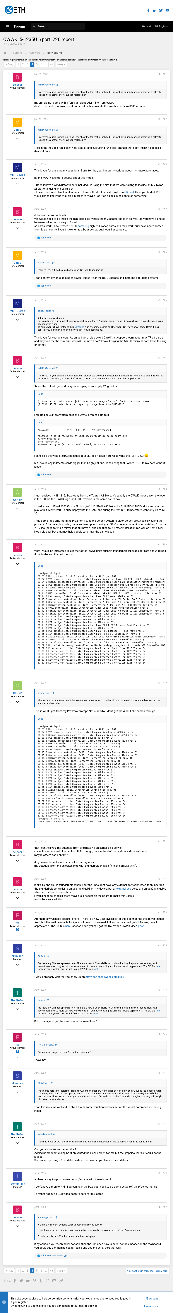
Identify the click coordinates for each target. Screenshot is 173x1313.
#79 (164, 1173)
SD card (129, 192)
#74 (164, 945)
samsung (83, 226)
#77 (164, 1072)
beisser (18, 84)
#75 (164, 989)
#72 (164, 878)
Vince (18, 129)
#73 (164, 912)
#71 (164, 841)
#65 (164, 252)
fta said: (42, 956)
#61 (164, 74)
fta (7, 44)
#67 (164, 357)
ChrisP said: (44, 1083)
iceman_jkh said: (46, 1217)
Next (60, 64)
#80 (164, 1207)
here (68, 926)
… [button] (46, 64)
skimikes (17, 956)
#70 (164, 682)
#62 (164, 119)
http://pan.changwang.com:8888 (105, 977)
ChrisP (17, 499)
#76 (164, 1034)
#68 (164, 489)
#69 (164, 544)
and (54, 1255)
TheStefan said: (46, 1044)
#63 (164, 164)
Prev (10, 64)
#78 (164, 1123)
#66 (164, 300)
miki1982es (17, 174)
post (141, 926)
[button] (7, 26)
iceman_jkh (17, 1183)
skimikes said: (45, 1134)
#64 (164, 208)
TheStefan (18, 1000)
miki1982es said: (47, 84)
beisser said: (44, 262)
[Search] (57, 26)
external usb (124, 888)
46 (51, 64)
